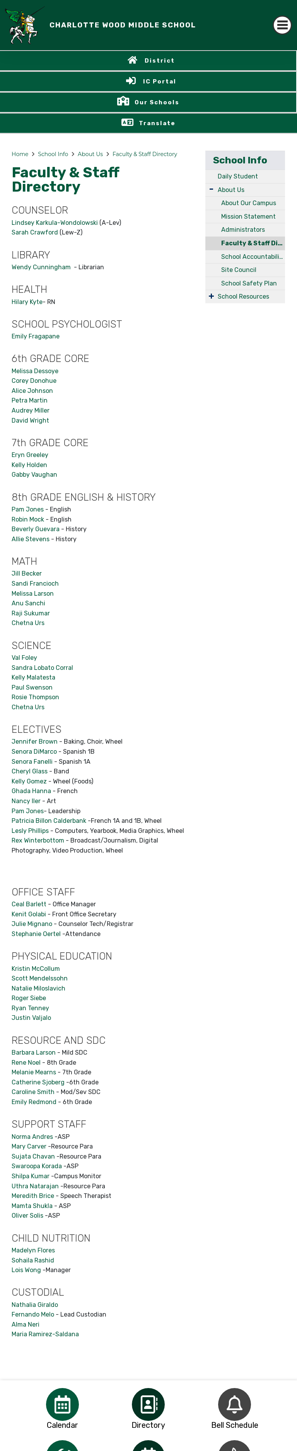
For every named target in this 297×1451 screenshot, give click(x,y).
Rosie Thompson (35, 697)
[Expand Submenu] (211, 189)
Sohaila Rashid (33, 1260)
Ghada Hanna (31, 791)
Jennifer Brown (35, 741)
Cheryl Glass (30, 771)
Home (20, 154)
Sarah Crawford (35, 232)
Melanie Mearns (34, 1072)
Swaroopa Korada (37, 1166)
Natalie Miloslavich (38, 988)
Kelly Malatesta (33, 677)
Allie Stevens (31, 539)
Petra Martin (30, 400)
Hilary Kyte (27, 302)
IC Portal (159, 81)
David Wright (30, 420)
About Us (90, 154)
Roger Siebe (29, 998)
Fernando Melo (33, 1314)
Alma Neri (25, 1324)
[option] (62, 1404)
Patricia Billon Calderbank (49, 820)
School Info (53, 154)
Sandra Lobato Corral (42, 667)
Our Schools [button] (157, 102)
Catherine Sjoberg (38, 1082)
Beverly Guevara (36, 529)
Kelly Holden (29, 465)
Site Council (238, 270)
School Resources (243, 296)
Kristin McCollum (36, 968)
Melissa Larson (33, 593)
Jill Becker (27, 573)
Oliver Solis (27, 1215)
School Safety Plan (249, 283)
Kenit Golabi (29, 914)
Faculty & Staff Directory (145, 154)
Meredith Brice (33, 1196)
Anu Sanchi (28, 603)
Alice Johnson (32, 390)
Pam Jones (28, 509)
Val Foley (24, 657)
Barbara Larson (34, 1052)
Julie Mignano (32, 924)
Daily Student (238, 176)
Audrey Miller (31, 410)
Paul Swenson (32, 687)
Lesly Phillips (30, 830)
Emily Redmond (34, 1102)
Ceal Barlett (30, 904)
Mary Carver (29, 1146)
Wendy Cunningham (42, 267)
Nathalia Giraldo (35, 1304)
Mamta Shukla (32, 1206)
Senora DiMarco (34, 751)
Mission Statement (248, 216)
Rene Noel (26, 1062)
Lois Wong (26, 1270)
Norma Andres (32, 1136)
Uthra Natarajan (35, 1186)
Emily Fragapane (36, 336)
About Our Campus (248, 203)
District (160, 60)
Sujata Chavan (33, 1156)
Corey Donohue (34, 380)
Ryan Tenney (30, 1008)
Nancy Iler (27, 801)
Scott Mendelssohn (40, 978)
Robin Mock (28, 519)
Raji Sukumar (31, 613)
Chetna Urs (28, 623)
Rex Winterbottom (38, 840)
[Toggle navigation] (282, 25)
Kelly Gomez (29, 781)
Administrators (243, 229)
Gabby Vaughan (34, 474)
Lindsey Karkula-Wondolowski (55, 222)
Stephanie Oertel (36, 934)
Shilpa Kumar (31, 1176)
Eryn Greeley (30, 455)
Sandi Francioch (35, 583)
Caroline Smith (33, 1092)
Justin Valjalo (31, 1017)
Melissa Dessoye (35, 371)
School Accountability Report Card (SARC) (253, 256)
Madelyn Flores (33, 1250)
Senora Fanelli (32, 761)
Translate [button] (157, 123)
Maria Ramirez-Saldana (45, 1334)
